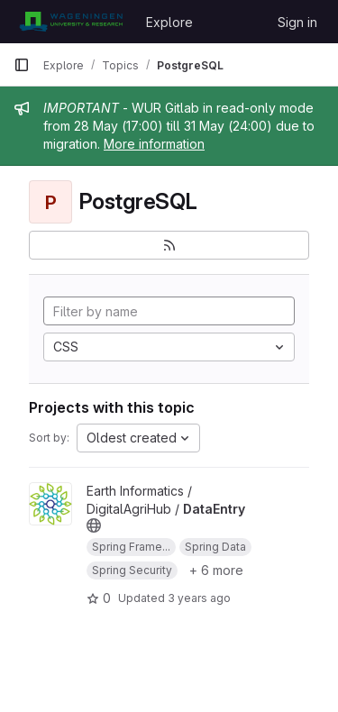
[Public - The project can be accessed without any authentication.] (94, 525)
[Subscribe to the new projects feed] (169, 245)
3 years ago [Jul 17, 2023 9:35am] (199, 598)
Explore (169, 22)
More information (154, 143)
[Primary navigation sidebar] (21, 64)
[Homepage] (71, 21)
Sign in (297, 22)
